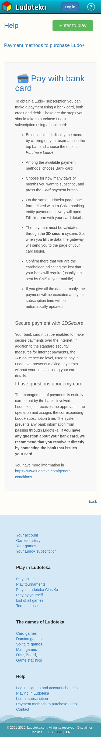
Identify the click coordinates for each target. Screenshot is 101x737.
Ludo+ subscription (32, 698)
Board (31, 655)
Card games (26, 633)
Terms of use (27, 606)
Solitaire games (29, 644)
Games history (28, 540)
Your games (26, 546)
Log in (70, 7)
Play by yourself (29, 595)
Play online (25, 579)
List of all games (29, 600)
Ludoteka (31, 7)
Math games (26, 649)
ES (51, 732)
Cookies (36, 732)
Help (11, 25)
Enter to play (72, 25)
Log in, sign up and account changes (47, 688)
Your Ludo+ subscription (36, 551)
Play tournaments (31, 584)
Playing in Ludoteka (32, 693)
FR (68, 732)
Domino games (28, 639)
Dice (20, 655)
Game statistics (29, 660)
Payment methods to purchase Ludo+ (47, 704)
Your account (27, 535)
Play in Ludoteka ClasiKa (37, 590)
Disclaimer (84, 727)
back (93, 501)
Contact (22, 709)
